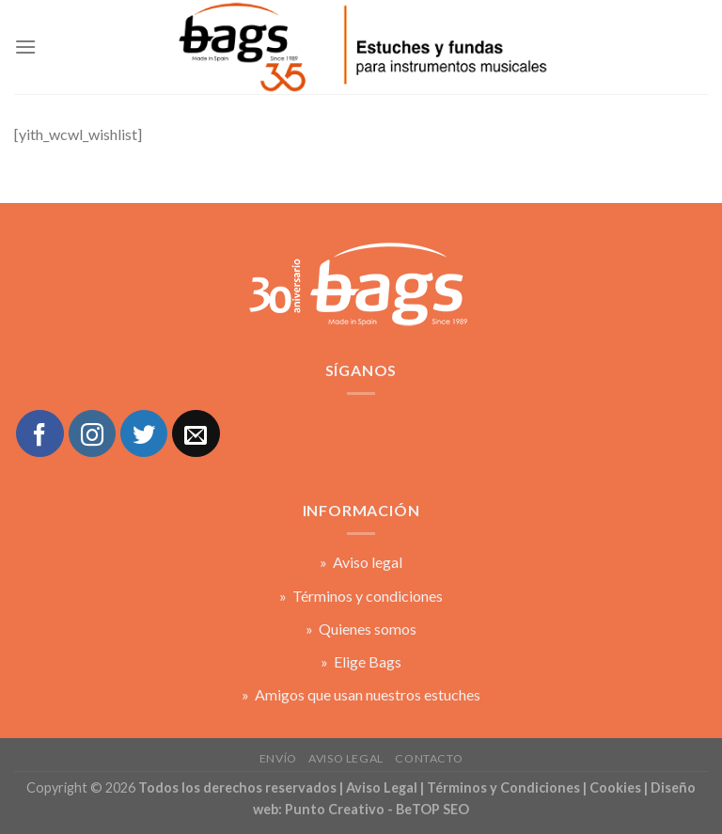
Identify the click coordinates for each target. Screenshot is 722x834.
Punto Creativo (335, 809)
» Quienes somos (361, 628)
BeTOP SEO (432, 809)
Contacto (429, 758)
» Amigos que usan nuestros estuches (361, 694)
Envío (278, 758)
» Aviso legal (361, 562)
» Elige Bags (361, 661)
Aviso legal (346, 758)
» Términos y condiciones (361, 596)
